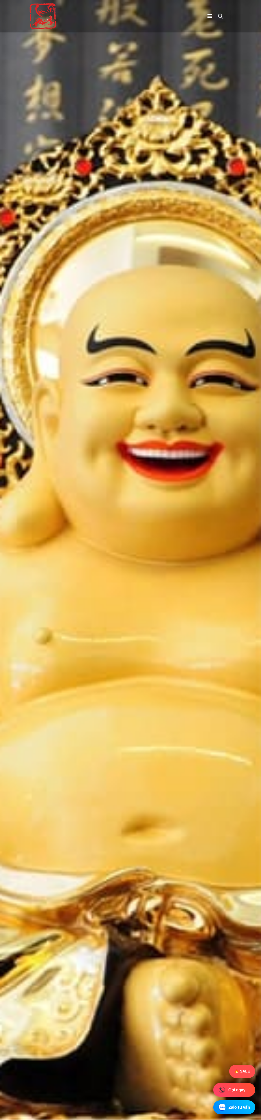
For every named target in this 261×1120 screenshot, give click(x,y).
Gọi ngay (232, 1089)
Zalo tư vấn (234, 1107)
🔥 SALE (242, 1071)
